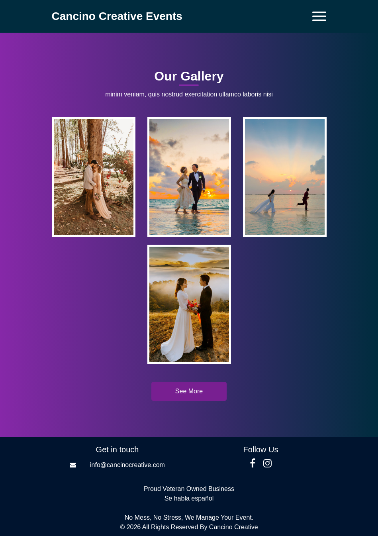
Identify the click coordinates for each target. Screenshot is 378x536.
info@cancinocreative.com (127, 464)
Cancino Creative (233, 527)
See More (189, 391)
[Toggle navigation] (319, 16)
